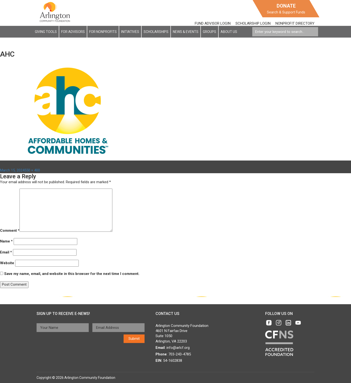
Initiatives (130, 32)
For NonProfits (103, 32)
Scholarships (156, 32)
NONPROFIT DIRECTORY (294, 23)
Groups (209, 32)
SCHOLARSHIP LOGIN (253, 23)
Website (7, 263)
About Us (229, 32)
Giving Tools (46, 32)
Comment (10, 230)
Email (6, 252)
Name (6, 241)
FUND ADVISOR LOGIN (213, 23)
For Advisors (73, 32)
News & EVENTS (185, 32)
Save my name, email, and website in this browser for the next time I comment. (71, 274)
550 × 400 (32, 170)
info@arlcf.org (178, 347)
